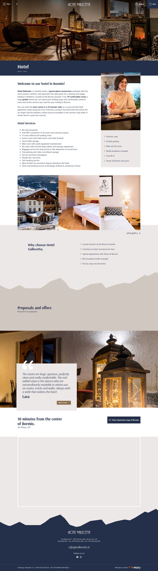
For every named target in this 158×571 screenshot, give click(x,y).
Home (19, 71)
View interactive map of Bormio (124, 420)
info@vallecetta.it (79, 547)
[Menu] (6, 4)
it (16, 4)
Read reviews (63, 403)
